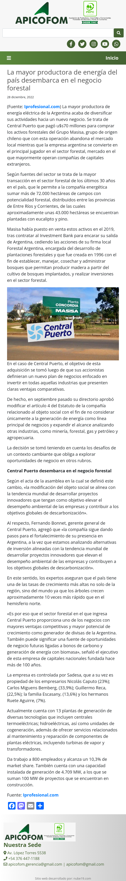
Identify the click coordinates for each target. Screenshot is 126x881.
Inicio (112, 58)
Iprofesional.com (42, 106)
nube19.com (82, 878)
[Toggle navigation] (9, 58)
